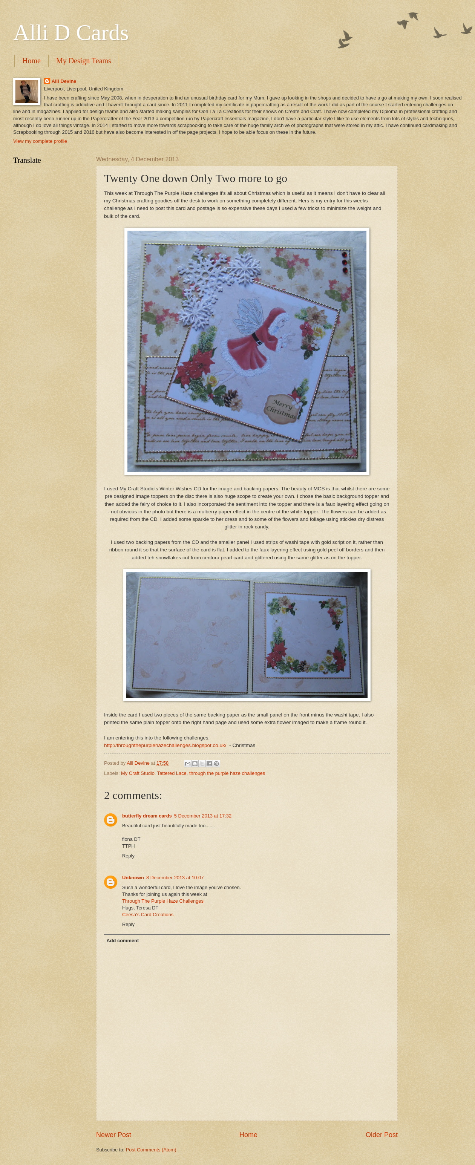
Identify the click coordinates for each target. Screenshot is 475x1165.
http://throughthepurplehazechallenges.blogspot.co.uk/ (165, 745)
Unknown (133, 877)
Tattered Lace (172, 773)
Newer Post (113, 1135)
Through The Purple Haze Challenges (163, 901)
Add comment (122, 940)
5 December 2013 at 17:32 (202, 816)
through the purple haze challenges (227, 773)
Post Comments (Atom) (151, 1150)
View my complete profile (40, 141)
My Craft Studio (138, 773)
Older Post (382, 1135)
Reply (128, 856)
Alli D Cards (71, 32)
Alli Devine (64, 81)
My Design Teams (83, 61)
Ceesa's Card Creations (147, 914)
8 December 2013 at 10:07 (175, 877)
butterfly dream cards (147, 816)
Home (31, 61)
